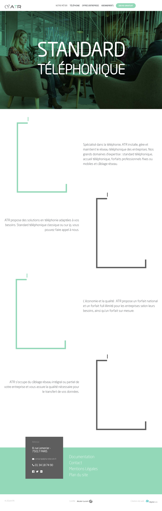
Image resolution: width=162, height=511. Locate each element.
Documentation (81, 457)
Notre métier (61, 6)
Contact (75, 463)
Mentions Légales (83, 469)
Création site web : (138, 501)
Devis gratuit (126, 6)
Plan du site (78, 475)
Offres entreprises (90, 6)
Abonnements (107, 6)
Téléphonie (75, 6)
